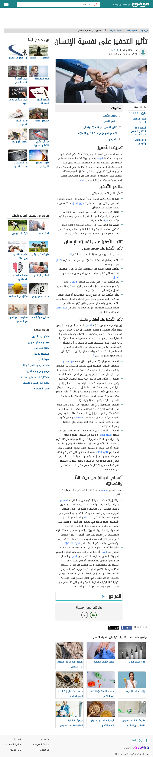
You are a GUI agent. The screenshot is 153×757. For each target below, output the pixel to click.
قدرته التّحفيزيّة (72, 543)
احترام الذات (106, 434)
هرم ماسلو (68, 361)
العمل (116, 277)
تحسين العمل (79, 203)
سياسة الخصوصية (41, 744)
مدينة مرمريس (41, 348)
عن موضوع (44, 739)
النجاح (82, 180)
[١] (71, 253)
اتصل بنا (17, 739)
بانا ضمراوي (113, 50)
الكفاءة (88, 517)
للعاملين (64, 500)
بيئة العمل (61, 307)
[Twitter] (140, 740)
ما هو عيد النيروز (40, 336)
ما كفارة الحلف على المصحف (34, 377)
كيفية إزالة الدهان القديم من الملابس (138, 131)
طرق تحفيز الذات (137, 113)
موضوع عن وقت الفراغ (37, 371)
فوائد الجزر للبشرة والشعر (36, 383)
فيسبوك (128, 627)
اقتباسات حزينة (41, 354)
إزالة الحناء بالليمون (140, 142)
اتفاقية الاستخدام (13, 744)
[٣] (114, 493)
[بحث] (95, 4)
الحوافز (100, 158)
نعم (93, 615)
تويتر (117, 627)
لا (84, 615)
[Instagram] (134, 740)
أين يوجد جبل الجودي (38, 342)
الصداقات (79, 417)
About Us (44, 750)
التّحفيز (88, 325)
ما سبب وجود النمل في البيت (34, 365)
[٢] (94, 355)
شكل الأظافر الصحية (139, 120)
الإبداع (59, 260)
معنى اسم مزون (40, 389)
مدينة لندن (43, 360)
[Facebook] (146, 740)
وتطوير (73, 281)
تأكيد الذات (102, 452)
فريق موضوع (15, 750)
